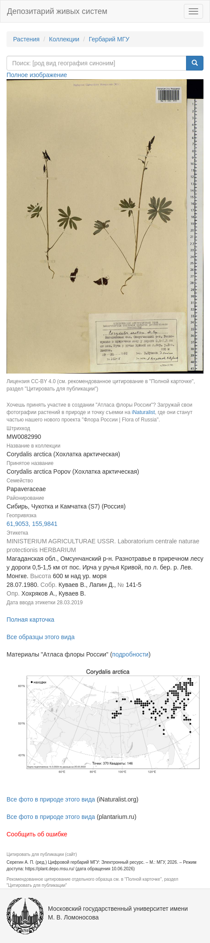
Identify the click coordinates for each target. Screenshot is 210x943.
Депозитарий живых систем (57, 11)
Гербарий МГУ (109, 39)
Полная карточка (30, 619)
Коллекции (64, 39)
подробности (130, 654)
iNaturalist (143, 412)
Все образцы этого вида (41, 636)
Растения (26, 39)
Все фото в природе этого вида (51, 799)
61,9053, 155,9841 (32, 523)
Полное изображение (37, 74)
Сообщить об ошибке (37, 834)
